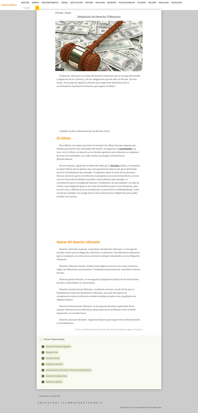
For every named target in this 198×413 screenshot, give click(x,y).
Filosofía (141, 3)
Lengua (64, 3)
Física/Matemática (50, 3)
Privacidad (152, 407)
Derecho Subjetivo (54, 382)
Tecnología (176, 3)
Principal (59, 13)
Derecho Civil (52, 352)
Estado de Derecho (54, 364)
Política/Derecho (127, 3)
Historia (89, 3)
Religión (152, 3)
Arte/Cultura (76, 3)
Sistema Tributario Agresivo (58, 346)
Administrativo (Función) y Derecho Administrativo (68, 370)
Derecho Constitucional (56, 376)
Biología (25, 3)
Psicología (164, 3)
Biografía (111, 3)
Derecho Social (52, 358)
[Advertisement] (99, 108)
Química (35, 3)
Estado (68, 13)
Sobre (159, 407)
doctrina (115, 166)
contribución (125, 149)
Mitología (100, 3)
